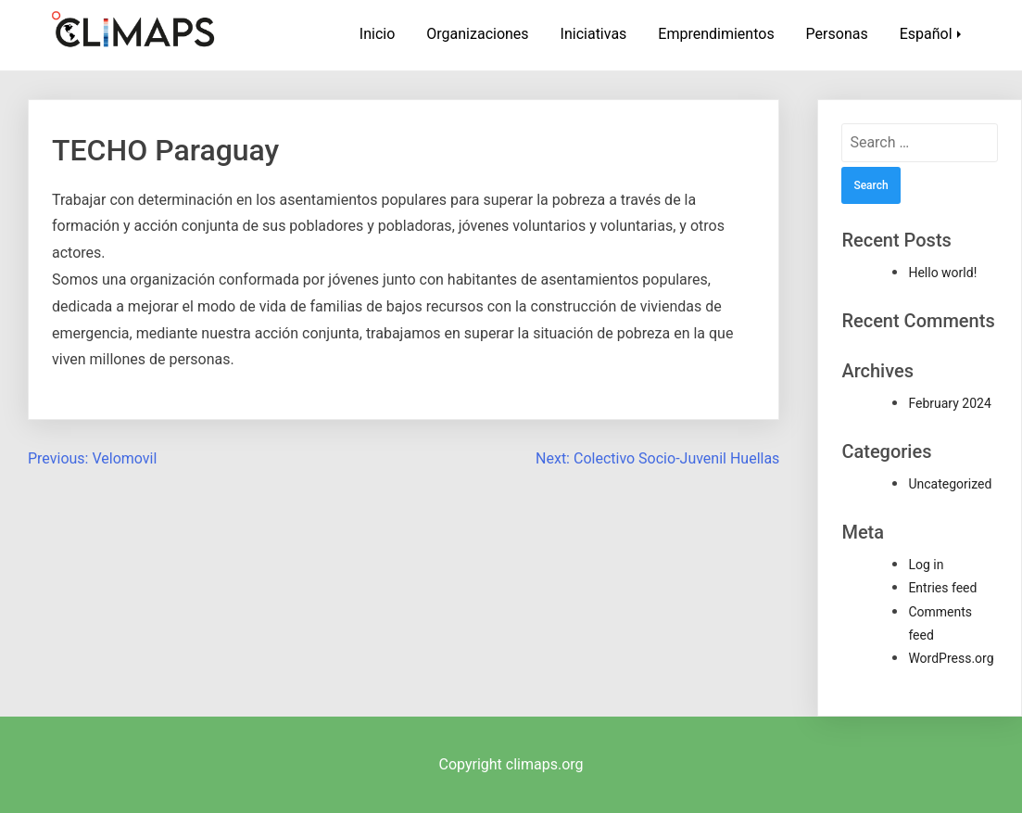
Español (926, 34)
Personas (837, 34)
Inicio (377, 34)
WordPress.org (950, 658)
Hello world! (942, 272)
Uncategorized (949, 483)
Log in (925, 564)
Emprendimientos (716, 34)
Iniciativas (594, 34)
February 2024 (949, 403)
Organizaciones (477, 34)
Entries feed (942, 587)
